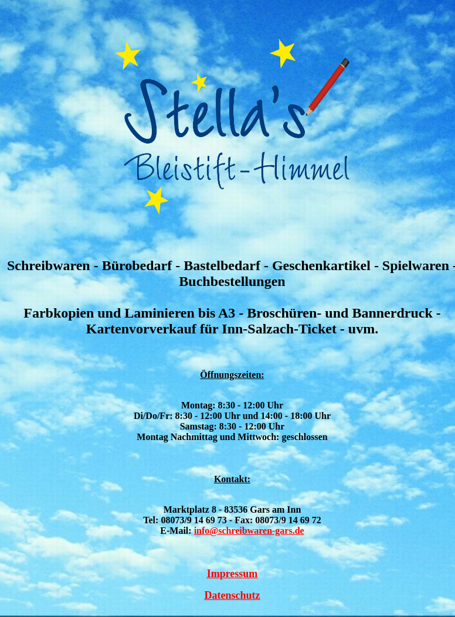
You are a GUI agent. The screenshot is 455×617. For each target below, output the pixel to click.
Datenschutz (232, 595)
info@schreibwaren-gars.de (249, 531)
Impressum (232, 573)
